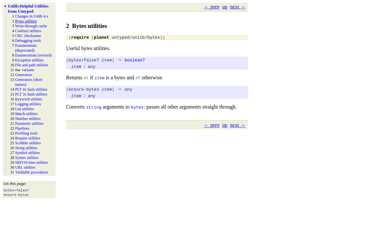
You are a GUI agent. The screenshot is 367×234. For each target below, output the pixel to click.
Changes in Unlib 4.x (31, 16)
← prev (212, 6)
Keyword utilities (28, 99)
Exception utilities (29, 60)
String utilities (26, 148)
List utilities (24, 109)
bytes (137, 108)
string (94, 108)
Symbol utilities (27, 152)
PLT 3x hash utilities (31, 94)
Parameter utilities (29, 123)
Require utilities (27, 138)
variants (24, 70)
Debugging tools (28, 40)
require (80, 38)
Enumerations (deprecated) (26, 48)
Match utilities (26, 113)
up (224, 6)
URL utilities (25, 167)
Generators (23, 74)
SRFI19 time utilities (31, 162)
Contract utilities (28, 31)
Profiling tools (26, 133)
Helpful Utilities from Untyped (28, 9)
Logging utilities (28, 104)
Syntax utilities (26, 157)
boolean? (135, 61)
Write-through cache (31, 26)
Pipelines (22, 128)
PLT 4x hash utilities (31, 89)
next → (238, 6)
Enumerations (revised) (33, 55)
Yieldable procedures (31, 172)
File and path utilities (31, 65)
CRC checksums (28, 35)
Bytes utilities (25, 21)
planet (101, 38)
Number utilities (27, 118)
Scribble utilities (28, 143)
